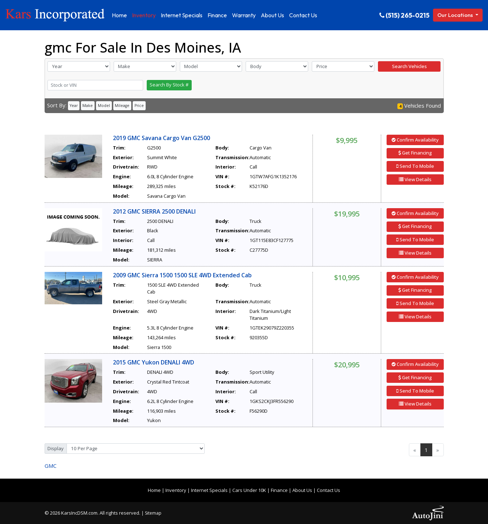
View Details (415, 179)
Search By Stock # (169, 84)
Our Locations (455, 15)
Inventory (175, 490)
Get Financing (415, 152)
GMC (50, 465)
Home (154, 490)
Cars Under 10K (249, 490)
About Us (302, 490)
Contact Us (328, 490)
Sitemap (153, 513)
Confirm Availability (415, 139)
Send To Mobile (415, 166)
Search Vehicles (409, 66)
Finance (279, 490)
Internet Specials (209, 490)
